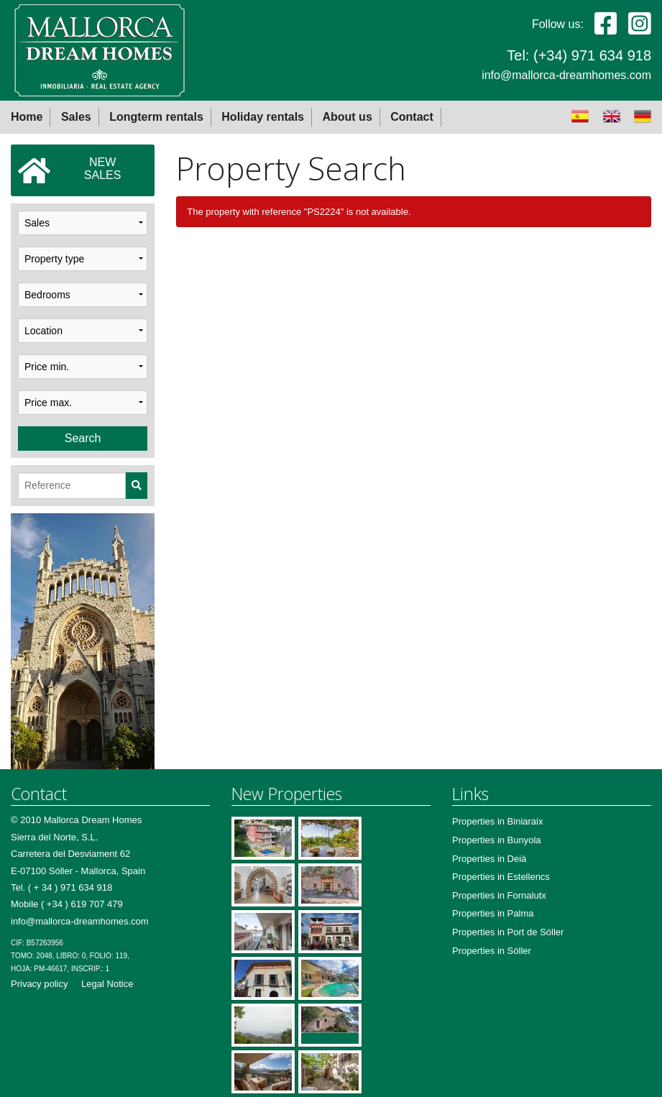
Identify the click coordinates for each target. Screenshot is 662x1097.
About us (347, 117)
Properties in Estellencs (501, 876)
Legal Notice (107, 983)
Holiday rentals (262, 117)
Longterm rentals (156, 117)
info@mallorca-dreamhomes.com (566, 75)
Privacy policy (39, 983)
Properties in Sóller (491, 950)
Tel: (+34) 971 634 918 (579, 55)
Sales (76, 117)
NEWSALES (69, 170)
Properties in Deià (489, 858)
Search (83, 438)
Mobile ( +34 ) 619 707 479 (67, 904)
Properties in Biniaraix (497, 821)
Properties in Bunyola (496, 840)
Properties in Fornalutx (499, 895)
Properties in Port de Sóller (508, 932)
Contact (411, 117)
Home (26, 117)
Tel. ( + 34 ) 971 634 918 (61, 887)
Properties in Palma (492, 913)
